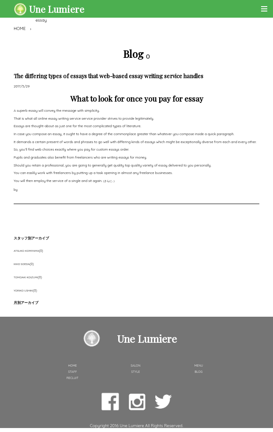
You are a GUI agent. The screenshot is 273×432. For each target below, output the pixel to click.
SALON (135, 366)
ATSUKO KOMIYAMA (26, 251)
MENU (198, 366)
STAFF (72, 372)
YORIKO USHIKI (23, 290)
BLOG (198, 372)
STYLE (135, 372)
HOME (20, 28)
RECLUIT (73, 378)
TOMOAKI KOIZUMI (26, 277)
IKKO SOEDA (22, 264)
